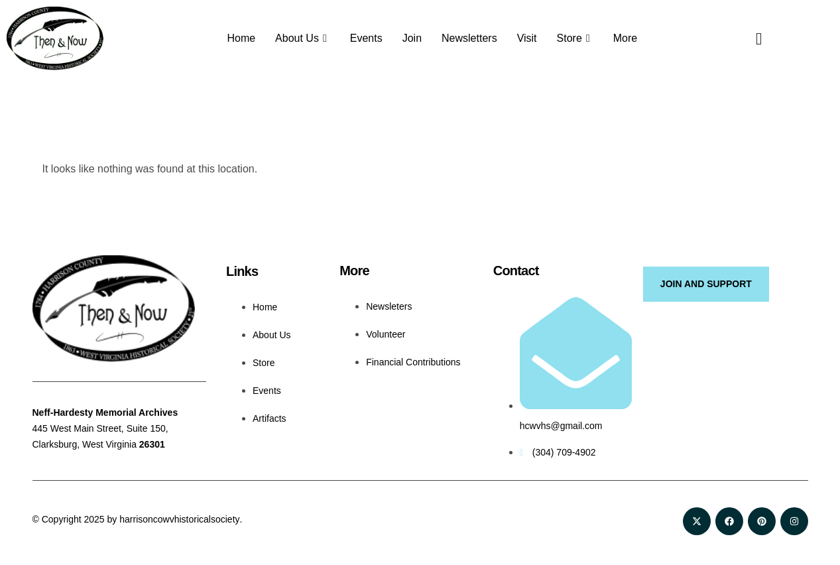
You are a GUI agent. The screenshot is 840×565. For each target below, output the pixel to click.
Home (241, 38)
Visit (527, 38)
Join (412, 38)
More (625, 38)
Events (366, 38)
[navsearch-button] (748, 38)
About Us (302, 38)
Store (575, 38)
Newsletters (469, 38)
